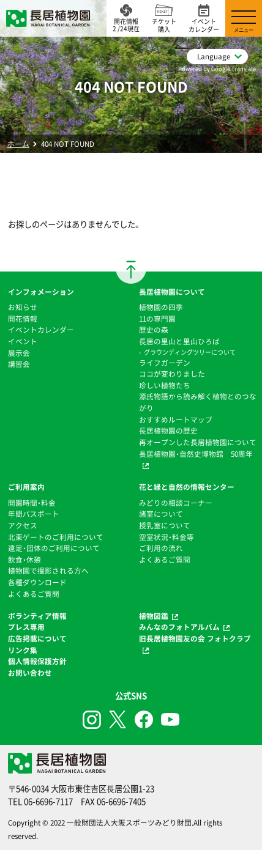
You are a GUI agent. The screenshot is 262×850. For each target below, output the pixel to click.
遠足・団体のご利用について (54, 547)
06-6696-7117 (48, 801)
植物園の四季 (161, 306)
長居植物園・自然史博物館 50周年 (196, 453)
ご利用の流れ (161, 547)
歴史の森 (153, 329)
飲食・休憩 (24, 559)
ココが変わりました (172, 373)
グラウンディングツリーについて (190, 352)
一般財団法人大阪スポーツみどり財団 (129, 822)
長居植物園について (172, 291)
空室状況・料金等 (166, 536)
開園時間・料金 (32, 502)
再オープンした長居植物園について (197, 442)
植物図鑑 (153, 615)
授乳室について (164, 525)
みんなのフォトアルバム (179, 626)
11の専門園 (157, 318)
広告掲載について (37, 638)
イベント (22, 341)
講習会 (19, 363)
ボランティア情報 (37, 615)
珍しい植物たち (164, 385)
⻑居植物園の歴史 (168, 430)
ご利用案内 (26, 486)
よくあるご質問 (33, 593)
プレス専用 (26, 626)
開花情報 (22, 318)
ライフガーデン (164, 362)
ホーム (18, 143)
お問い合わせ (30, 672)
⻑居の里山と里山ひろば (179, 341)
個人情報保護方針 (37, 661)
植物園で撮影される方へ (48, 570)
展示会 (19, 352)
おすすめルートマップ (175, 419)
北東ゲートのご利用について (55, 536)
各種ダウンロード (37, 582)
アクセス (22, 525)
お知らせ (22, 306)
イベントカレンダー (41, 329)
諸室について (161, 513)
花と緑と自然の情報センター (186, 486)
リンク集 (22, 650)
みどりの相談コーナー (175, 502)
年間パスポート (33, 513)
